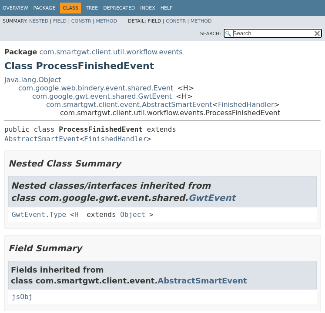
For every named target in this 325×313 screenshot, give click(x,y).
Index (147, 8)
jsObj (22, 297)
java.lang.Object (32, 80)
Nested (38, 21)
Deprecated (119, 8)
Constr (81, 21)
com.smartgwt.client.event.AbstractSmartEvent (129, 104)
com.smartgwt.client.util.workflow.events (110, 52)
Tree (92, 8)
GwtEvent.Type (39, 214)
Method (106, 21)
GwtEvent (212, 198)
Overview (15, 8)
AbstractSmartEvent (42, 139)
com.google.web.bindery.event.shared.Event (95, 88)
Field (60, 21)
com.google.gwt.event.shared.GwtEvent (102, 96)
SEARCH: (210, 34)
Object (132, 214)
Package (45, 8)
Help (167, 8)
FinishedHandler (246, 104)
